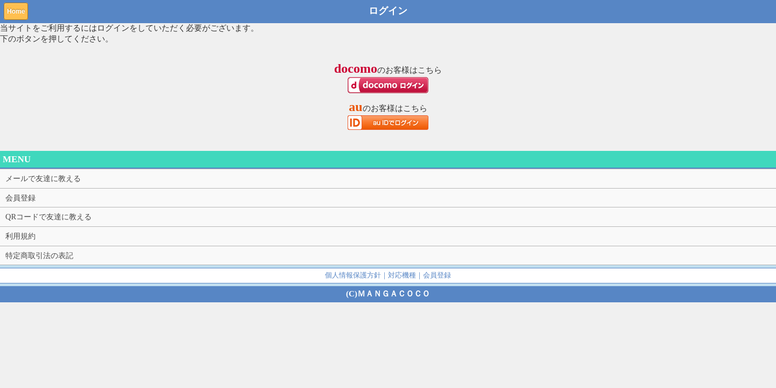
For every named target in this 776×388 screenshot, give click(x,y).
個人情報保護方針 (353, 275)
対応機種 (402, 275)
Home (16, 11)
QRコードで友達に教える (48, 216)
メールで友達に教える (43, 178)
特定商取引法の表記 (39, 255)
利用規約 (20, 236)
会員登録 (20, 197)
